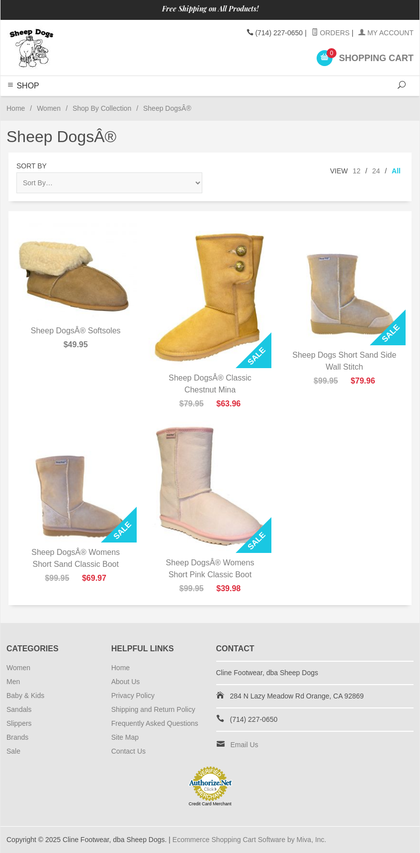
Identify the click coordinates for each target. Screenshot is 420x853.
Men (13, 682)
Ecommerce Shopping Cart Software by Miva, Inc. (249, 840)
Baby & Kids (25, 695)
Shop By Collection (102, 108)
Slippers (19, 723)
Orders (331, 33)
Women (49, 108)
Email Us (244, 745)
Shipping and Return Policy (153, 709)
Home (15, 108)
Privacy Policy (133, 695)
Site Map (125, 737)
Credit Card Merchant (209, 803)
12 (357, 171)
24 (376, 171)
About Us (125, 682)
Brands (17, 737)
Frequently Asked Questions (154, 723)
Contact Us (128, 751)
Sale (13, 751)
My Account (386, 33)
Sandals (19, 709)
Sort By (31, 166)
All (396, 171)
